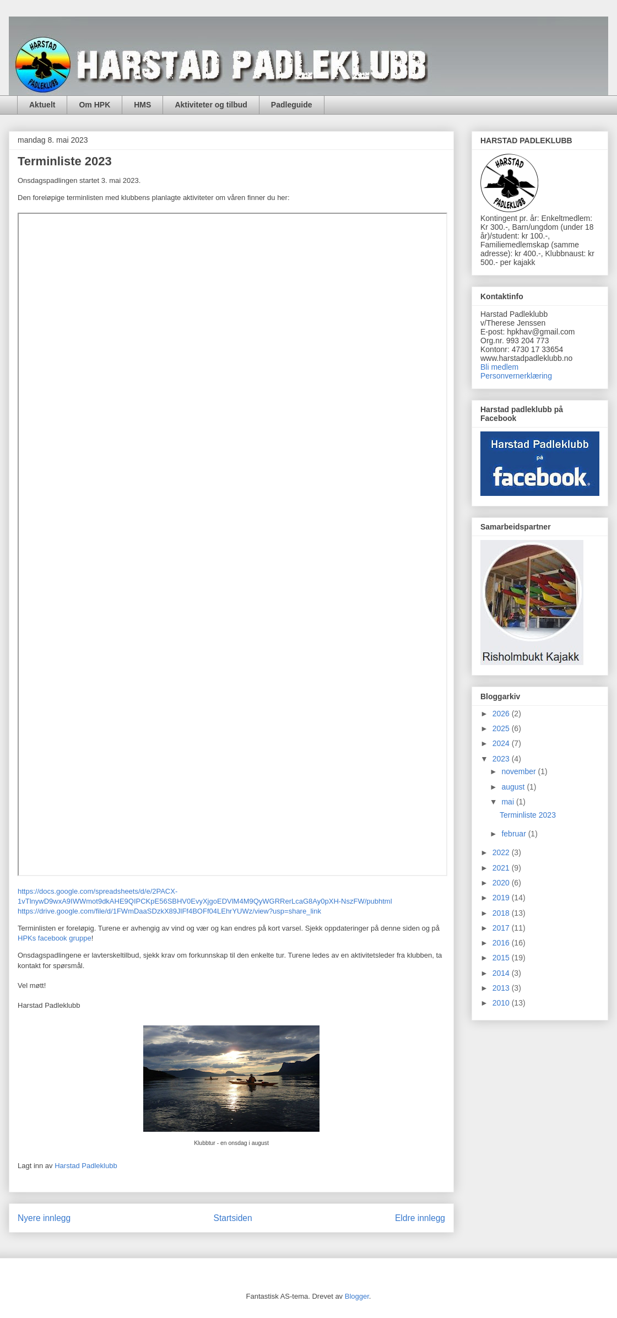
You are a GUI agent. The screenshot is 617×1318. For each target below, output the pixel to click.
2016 (502, 942)
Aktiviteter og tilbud (211, 104)
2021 (502, 867)
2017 (502, 927)
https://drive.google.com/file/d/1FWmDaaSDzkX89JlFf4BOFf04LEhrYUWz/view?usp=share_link (169, 911)
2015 (502, 957)
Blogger (357, 1296)
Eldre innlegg (420, 1218)
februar (514, 833)
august (514, 786)
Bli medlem (499, 367)
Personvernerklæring (516, 375)
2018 (502, 913)
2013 (502, 988)
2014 (502, 973)
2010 (502, 1002)
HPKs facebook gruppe (54, 938)
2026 (502, 713)
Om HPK (94, 104)
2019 (502, 897)
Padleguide (291, 104)
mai (508, 801)
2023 (502, 758)
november (519, 771)
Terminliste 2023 (528, 815)
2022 (502, 852)
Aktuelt (42, 104)
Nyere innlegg (44, 1218)
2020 (502, 882)
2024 (502, 743)
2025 (502, 728)
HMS (142, 104)
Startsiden (232, 1218)
